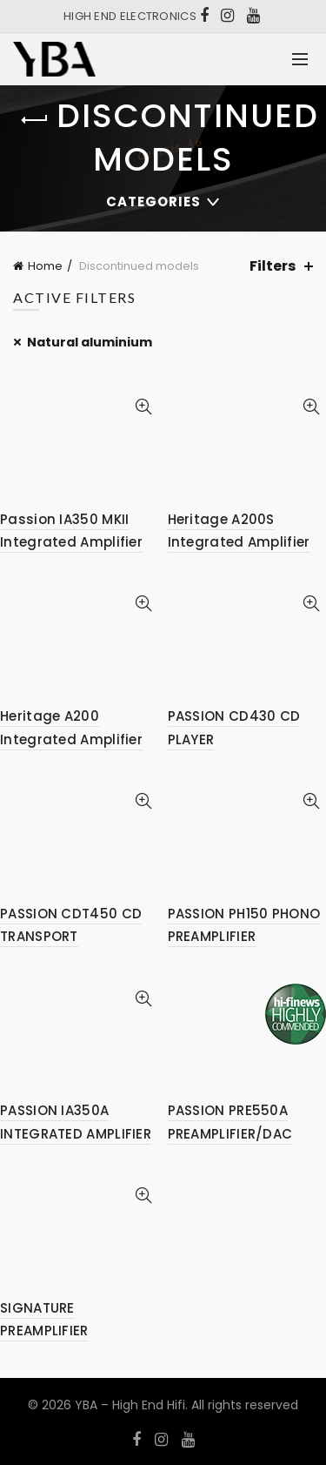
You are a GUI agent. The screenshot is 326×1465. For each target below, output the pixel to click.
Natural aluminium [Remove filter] (89, 342)
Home (45, 266)
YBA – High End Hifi (130, 1405)
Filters (272, 266)
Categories (153, 201)
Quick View (144, 407)
